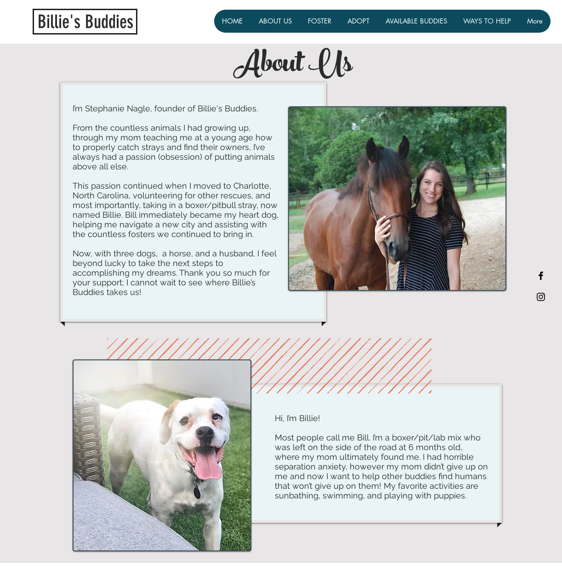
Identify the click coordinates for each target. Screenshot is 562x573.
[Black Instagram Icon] (540, 296)
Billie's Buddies (85, 22)
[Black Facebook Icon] (540, 275)
